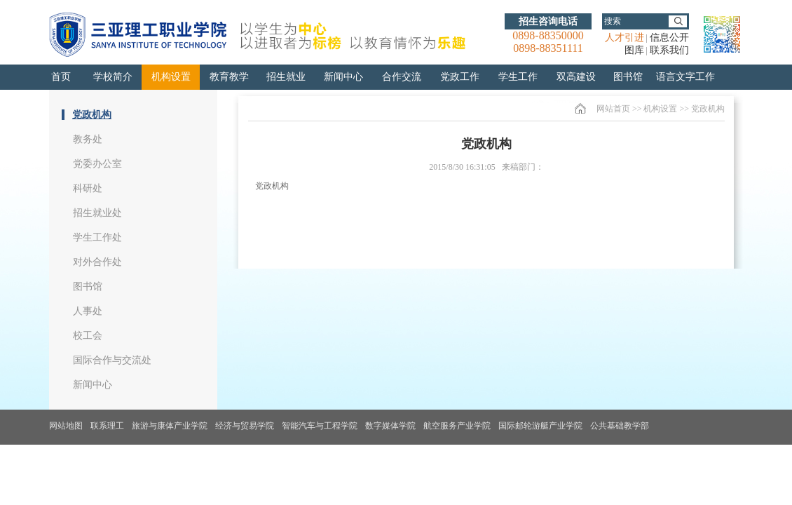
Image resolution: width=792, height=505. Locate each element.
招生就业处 (97, 213)
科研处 (87, 188)
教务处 (87, 139)
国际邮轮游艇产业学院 (540, 426)
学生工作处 (97, 237)
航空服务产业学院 (457, 426)
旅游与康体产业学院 (169, 426)
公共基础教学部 (619, 426)
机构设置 (660, 109)
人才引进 (624, 37)
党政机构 (91, 114)
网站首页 (613, 109)
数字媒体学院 (390, 426)
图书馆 (87, 286)
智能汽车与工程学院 (319, 426)
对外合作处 (97, 262)
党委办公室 (97, 164)
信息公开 (669, 37)
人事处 (87, 311)
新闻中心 (92, 384)
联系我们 (669, 50)
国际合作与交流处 (112, 360)
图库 (634, 50)
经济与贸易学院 (244, 426)
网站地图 (66, 426)
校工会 (87, 335)
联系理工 (107, 426)
